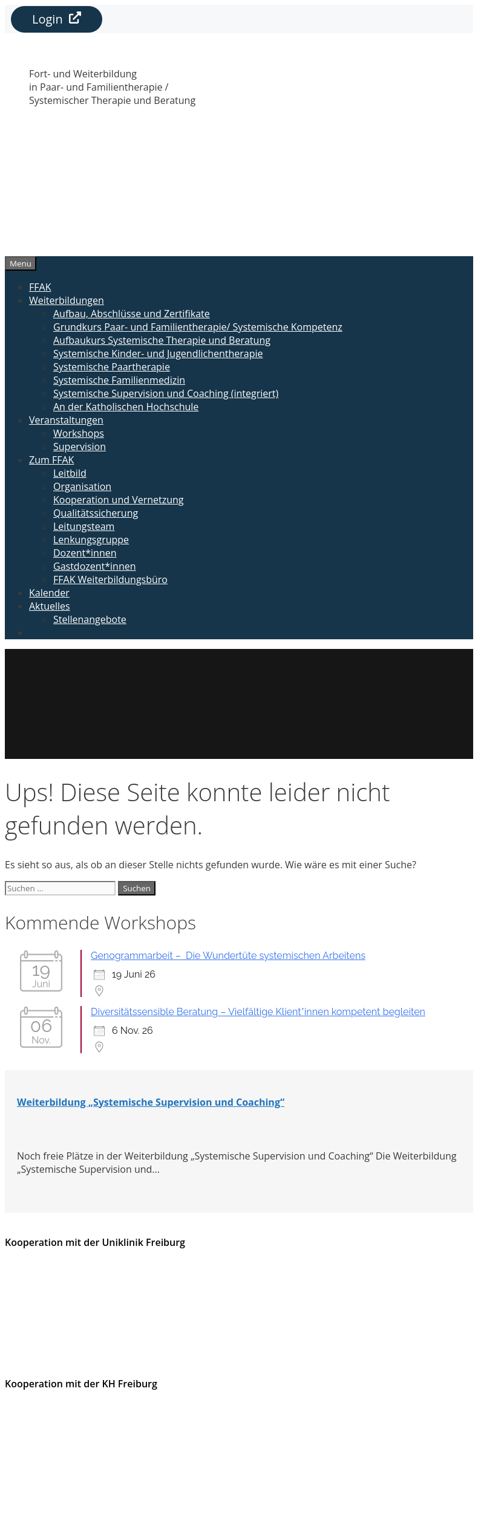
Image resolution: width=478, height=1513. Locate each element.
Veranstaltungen (66, 420)
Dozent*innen (85, 553)
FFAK (40, 287)
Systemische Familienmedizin (119, 380)
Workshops (78, 433)
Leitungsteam (83, 526)
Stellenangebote (89, 619)
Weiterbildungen (66, 300)
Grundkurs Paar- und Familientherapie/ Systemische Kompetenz (197, 327)
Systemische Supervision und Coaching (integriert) (165, 393)
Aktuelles (49, 606)
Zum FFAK (51, 459)
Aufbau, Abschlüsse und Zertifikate (131, 313)
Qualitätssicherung (95, 513)
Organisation (82, 486)
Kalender (49, 592)
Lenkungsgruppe (91, 539)
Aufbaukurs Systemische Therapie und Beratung (161, 340)
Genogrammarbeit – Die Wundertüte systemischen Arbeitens (228, 955)
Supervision (79, 446)
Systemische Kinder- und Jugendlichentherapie (158, 353)
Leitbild (70, 473)
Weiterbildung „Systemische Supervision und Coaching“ (150, 1102)
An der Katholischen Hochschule (125, 406)
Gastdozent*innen (94, 566)
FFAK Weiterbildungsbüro (110, 579)
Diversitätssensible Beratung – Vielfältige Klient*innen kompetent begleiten (258, 1012)
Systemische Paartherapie (111, 366)
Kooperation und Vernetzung (118, 499)
